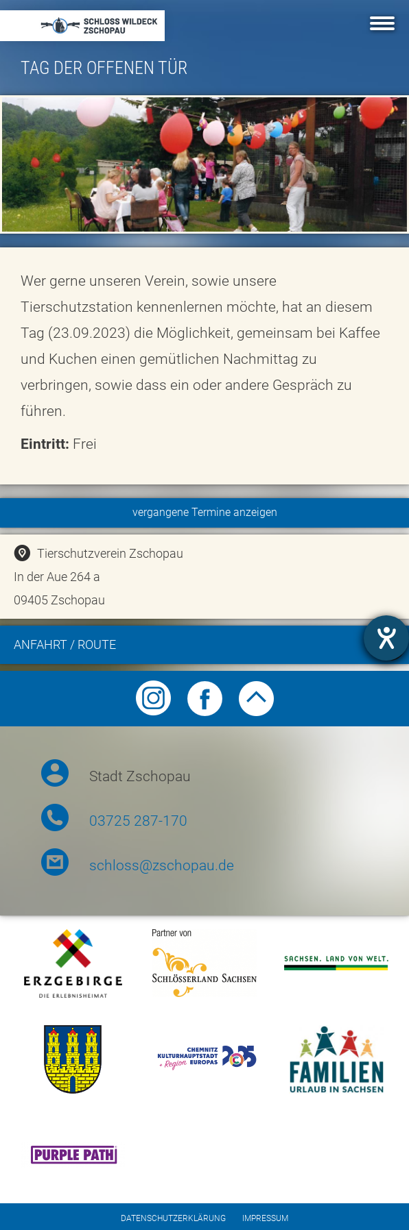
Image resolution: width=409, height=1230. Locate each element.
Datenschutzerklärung (173, 1218)
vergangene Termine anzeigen (204, 512)
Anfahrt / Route (210, 646)
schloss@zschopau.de (161, 865)
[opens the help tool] (386, 638)
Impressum (265, 1218)
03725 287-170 (138, 821)
